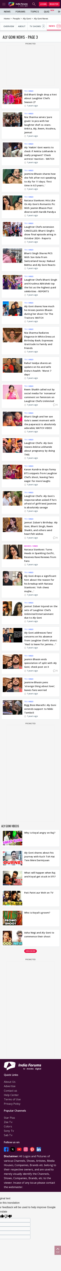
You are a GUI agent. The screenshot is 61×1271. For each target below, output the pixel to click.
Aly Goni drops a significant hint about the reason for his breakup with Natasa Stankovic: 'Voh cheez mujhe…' (40, 583)
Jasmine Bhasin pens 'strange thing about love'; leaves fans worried (39, 686)
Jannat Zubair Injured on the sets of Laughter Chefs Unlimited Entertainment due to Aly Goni (40, 612)
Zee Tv (8, 1122)
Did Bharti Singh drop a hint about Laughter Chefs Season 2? (40, 98)
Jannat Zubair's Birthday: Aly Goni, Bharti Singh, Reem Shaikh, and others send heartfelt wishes (41, 528)
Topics (34, 11)
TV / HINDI (28, 91)
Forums (20, 11)
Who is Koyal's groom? (37, 912)
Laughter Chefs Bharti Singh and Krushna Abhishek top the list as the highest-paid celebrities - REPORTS (40, 285)
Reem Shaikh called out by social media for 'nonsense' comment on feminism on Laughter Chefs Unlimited (40, 395)
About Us (9, 1082)
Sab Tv (8, 1135)
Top (58, 1250)
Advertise (9, 1086)
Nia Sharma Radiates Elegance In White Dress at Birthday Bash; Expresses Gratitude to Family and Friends (39, 340)
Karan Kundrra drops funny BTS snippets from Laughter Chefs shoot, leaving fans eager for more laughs (40, 475)
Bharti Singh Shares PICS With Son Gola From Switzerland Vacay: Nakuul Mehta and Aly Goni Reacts (39, 259)
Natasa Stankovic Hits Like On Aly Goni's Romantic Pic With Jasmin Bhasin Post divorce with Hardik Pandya (40, 206)
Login (43, 4)
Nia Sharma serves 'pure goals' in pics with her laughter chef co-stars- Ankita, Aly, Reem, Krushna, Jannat (40, 125)
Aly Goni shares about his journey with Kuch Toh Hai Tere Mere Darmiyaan (39, 856)
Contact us (10, 1090)
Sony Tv (9, 1131)
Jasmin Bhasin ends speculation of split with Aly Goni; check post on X (40, 663)
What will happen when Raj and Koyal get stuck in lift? (40, 874)
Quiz (46, 11)
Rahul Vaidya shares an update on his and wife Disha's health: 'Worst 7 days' (37, 369)
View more (31, 951)
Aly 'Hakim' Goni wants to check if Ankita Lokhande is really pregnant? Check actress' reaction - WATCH (40, 153)
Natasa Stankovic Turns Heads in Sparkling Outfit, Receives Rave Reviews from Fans (40, 555)
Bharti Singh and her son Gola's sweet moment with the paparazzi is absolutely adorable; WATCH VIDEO (40, 422)
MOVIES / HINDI (31, 546)
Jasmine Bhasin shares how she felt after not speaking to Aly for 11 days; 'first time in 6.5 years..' (40, 179)
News (7, 11)
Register (54, 4)
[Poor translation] (8, 1216)
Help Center (11, 1095)
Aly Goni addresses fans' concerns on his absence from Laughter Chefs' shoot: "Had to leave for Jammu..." (40, 638)
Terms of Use (12, 1099)
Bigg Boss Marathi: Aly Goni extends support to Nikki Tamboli (40, 709)
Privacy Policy (12, 1103)
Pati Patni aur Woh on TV (38, 892)
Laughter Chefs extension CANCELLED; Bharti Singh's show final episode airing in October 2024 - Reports (40, 232)
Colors (8, 1126)
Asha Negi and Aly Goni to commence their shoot (39, 934)
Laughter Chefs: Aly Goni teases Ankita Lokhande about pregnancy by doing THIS (39, 448)
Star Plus (9, 1117)
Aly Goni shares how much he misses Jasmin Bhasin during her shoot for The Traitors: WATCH (39, 312)
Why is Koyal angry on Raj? (39, 832)
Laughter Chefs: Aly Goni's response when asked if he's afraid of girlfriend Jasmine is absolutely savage (40, 501)
